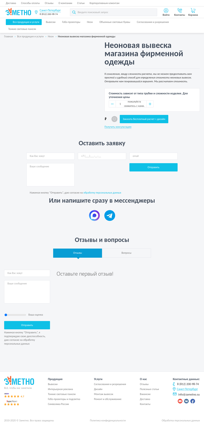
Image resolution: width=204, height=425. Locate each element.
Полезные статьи (149, 389)
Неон (90, 22)
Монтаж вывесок (103, 394)
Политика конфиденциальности (108, 420)
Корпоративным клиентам (104, 3)
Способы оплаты (30, 3)
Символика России (58, 404)
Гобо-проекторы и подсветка (64, 399)
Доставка (11, 3)
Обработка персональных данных (181, 420)
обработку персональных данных (102, 192)
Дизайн (98, 389)
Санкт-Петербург (50, 10)
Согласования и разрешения (153, 22)
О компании (65, 3)
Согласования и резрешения (110, 384)
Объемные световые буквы (114, 22)
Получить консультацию (117, 126)
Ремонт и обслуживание (107, 399)
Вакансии (145, 394)
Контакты (145, 404)
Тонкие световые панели (22, 29)
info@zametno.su (186, 394)
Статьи (81, 3)
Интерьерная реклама (60, 389)
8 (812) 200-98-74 (49, 14)
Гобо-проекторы (71, 22)
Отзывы (49, 3)
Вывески (50, 22)
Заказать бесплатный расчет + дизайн (144, 119)
